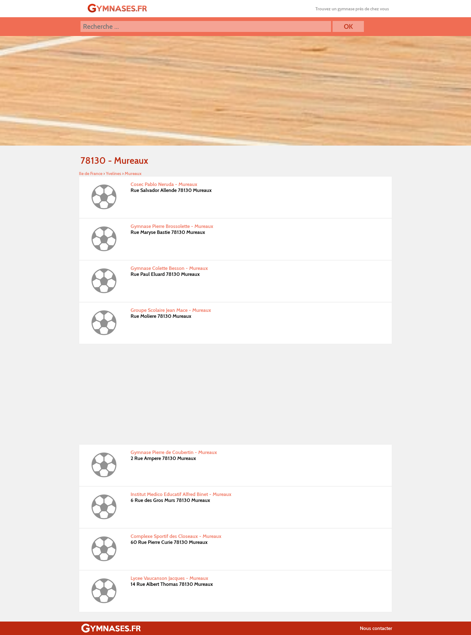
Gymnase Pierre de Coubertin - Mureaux (174, 452)
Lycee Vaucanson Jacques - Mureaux (169, 578)
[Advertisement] (235, 394)
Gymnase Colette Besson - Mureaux (169, 268)
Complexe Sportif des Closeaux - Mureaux (176, 536)
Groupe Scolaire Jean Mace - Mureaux (171, 310)
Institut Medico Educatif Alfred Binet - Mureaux (181, 494)
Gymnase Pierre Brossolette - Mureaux (172, 226)
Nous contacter (376, 628)
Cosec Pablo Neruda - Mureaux (164, 184)
